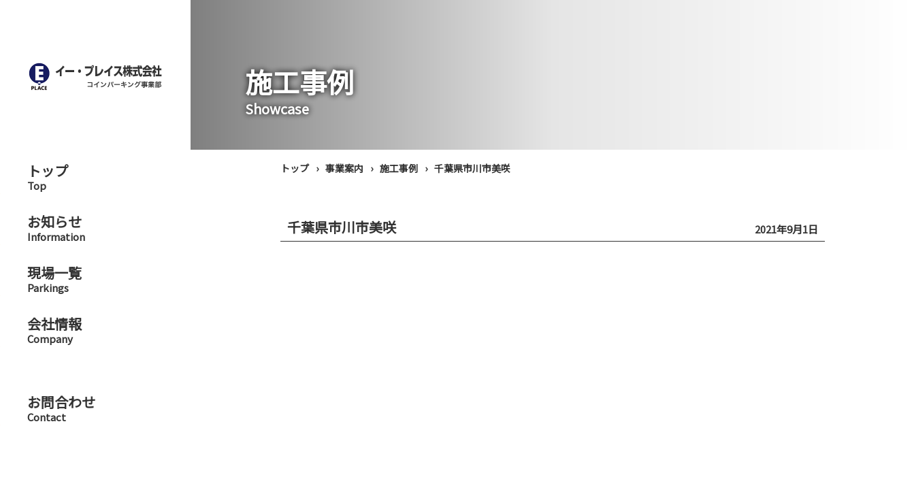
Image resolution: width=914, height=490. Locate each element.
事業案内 (344, 168)
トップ (294, 168)
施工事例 (399, 168)
